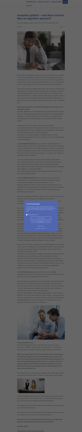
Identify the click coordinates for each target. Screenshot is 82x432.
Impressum (38, 228)
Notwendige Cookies (32, 214)
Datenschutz (43, 228)
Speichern (41, 222)
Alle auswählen (41, 218)
